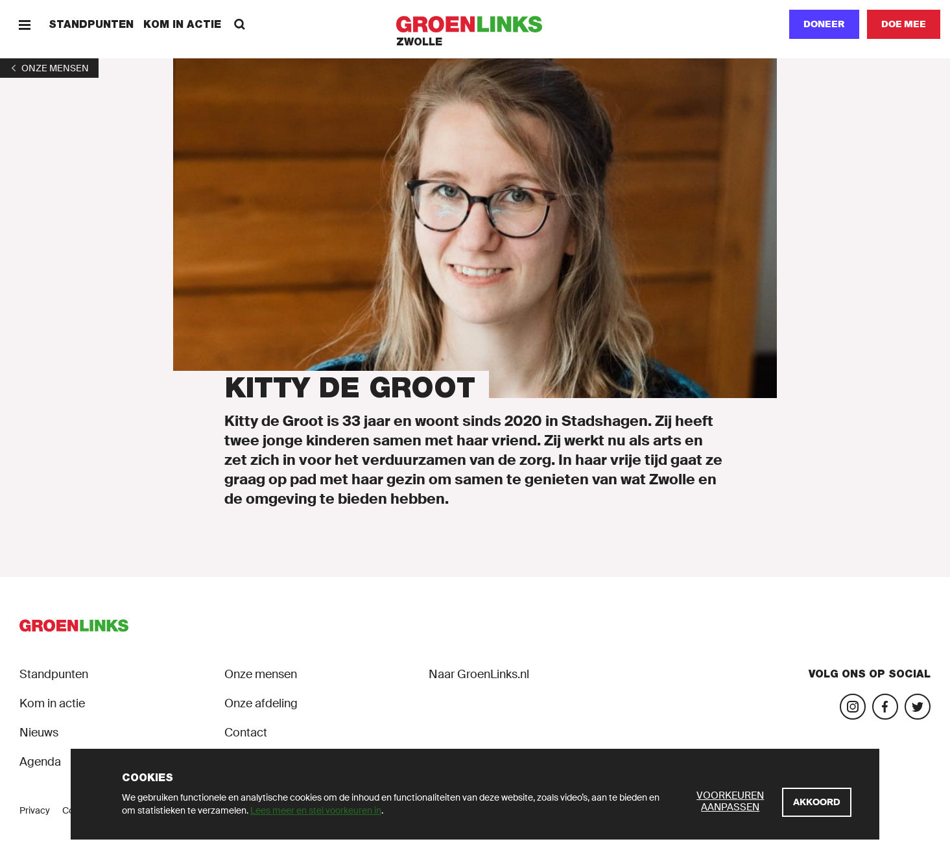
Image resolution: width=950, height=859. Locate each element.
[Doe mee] (903, 24)
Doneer (824, 24)
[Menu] (24, 24)
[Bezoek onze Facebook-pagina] (885, 707)
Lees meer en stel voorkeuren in (315, 810)
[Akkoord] (816, 802)
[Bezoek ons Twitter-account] (918, 707)
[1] (49, 68)
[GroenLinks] (475, 24)
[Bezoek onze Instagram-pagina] (853, 707)
